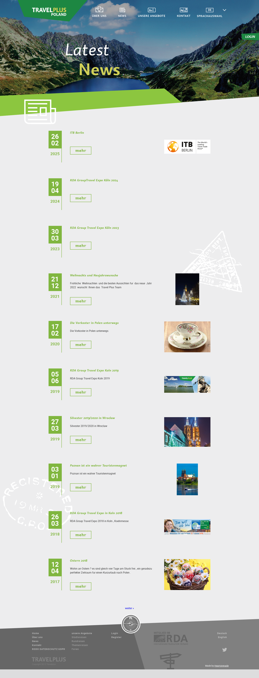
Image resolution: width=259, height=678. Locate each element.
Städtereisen (79, 637)
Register (116, 637)
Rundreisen (78, 641)
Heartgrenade (221, 665)
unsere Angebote (151, 15)
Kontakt (184, 15)
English (222, 637)
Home (35, 633)
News (122, 15)
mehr (80, 150)
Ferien (75, 649)
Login (114, 633)
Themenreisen (80, 645)
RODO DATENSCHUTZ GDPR (48, 649)
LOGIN (250, 36)
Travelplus (52, 10)
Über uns (99, 15)
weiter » (129, 608)
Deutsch (222, 633)
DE (209, 10)
